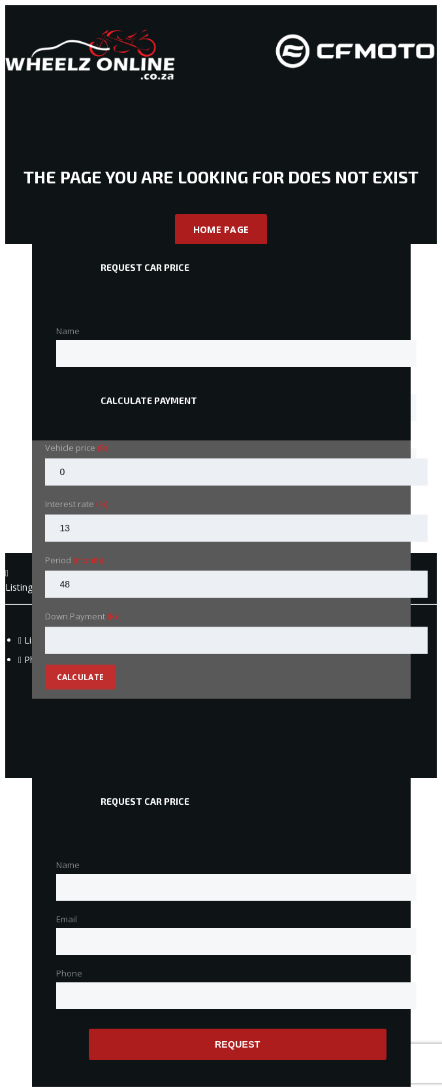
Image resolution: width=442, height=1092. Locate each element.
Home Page (221, 229)
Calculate (80, 677)
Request (237, 1044)
